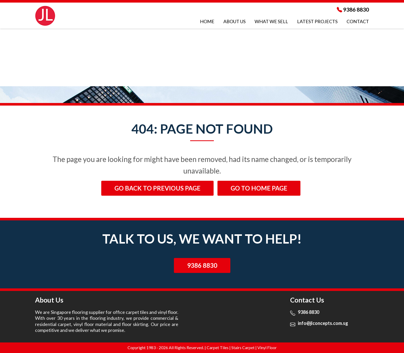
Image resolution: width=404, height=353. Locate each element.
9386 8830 (356, 9)
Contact (358, 21)
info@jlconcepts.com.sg (323, 323)
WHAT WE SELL (271, 21)
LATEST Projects (317, 21)
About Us (234, 21)
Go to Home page (259, 188)
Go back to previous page (157, 188)
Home (207, 21)
